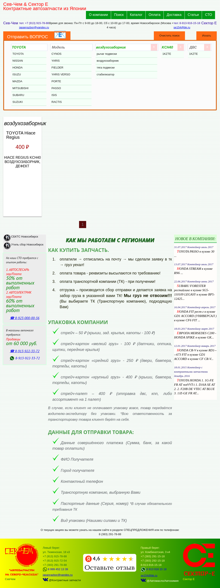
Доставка (174, 15)
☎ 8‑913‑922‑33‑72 (25, 351)
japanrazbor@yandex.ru (34, 27)
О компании (98, 15)
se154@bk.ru (182, 27)
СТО (208, 15)
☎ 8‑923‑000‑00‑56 (25, 318)
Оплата (154, 15)
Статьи (193, 15)
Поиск (119, 15)
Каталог (136, 15)
